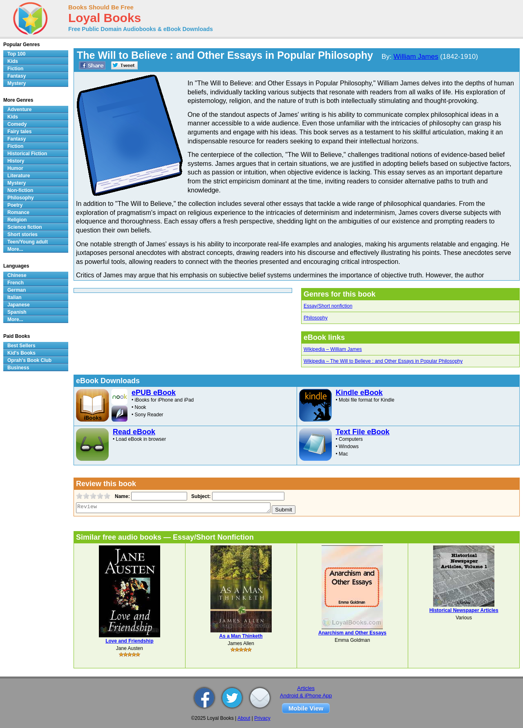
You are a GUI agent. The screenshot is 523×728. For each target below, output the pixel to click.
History (15, 161)
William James (415, 56)
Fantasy (16, 76)
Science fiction (24, 227)
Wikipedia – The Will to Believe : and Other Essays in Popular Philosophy (383, 361)
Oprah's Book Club (29, 360)
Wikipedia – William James (333, 349)
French (15, 283)
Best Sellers (21, 345)
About (243, 718)
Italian (14, 297)
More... (15, 249)
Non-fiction (20, 190)
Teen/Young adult (27, 242)
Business (18, 368)
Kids (12, 61)
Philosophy (316, 318)
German (16, 290)
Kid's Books (21, 353)
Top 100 (16, 54)
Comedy (17, 124)
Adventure (19, 109)
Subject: (200, 496)
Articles (306, 688)
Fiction (15, 68)
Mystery (16, 83)
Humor (15, 168)
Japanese (18, 305)
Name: (121, 496)
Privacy (262, 718)
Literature (18, 176)
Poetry (14, 205)
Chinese (17, 275)
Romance (18, 212)
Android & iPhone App (306, 695)
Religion (17, 220)
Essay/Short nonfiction (328, 306)
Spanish (17, 312)
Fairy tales (19, 131)
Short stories (22, 234)
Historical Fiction (27, 153)
